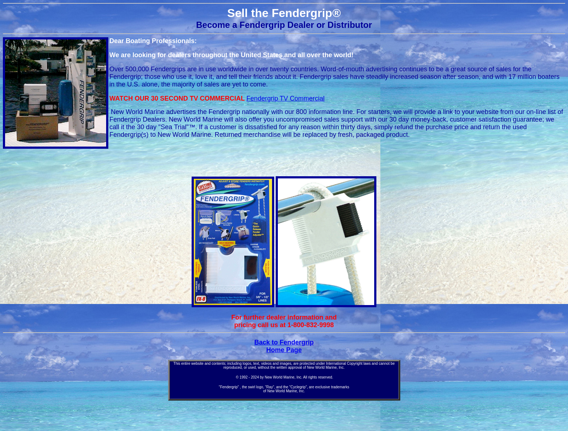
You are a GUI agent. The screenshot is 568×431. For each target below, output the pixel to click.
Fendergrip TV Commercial (285, 98)
